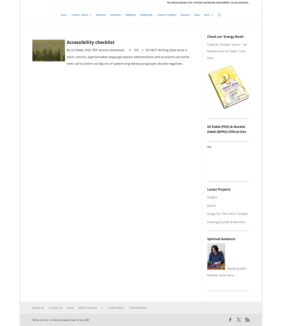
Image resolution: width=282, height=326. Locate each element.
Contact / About (80, 15)
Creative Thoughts (166, 15)
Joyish (211, 205)
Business (185, 15)
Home (64, 15)
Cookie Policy (116, 307)
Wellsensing (146, 15)
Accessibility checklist (91, 42)
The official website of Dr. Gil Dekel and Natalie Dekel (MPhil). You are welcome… (208, 3)
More (207, 15)
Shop (197, 15)
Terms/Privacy (138, 307)
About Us (38, 307)
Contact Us (56, 307)
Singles (212, 197)
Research (101, 15)
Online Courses (87, 307)
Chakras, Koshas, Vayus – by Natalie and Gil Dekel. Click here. (227, 51)
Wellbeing (131, 15)
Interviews (115, 15)
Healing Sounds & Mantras (226, 222)
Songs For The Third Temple (227, 214)
